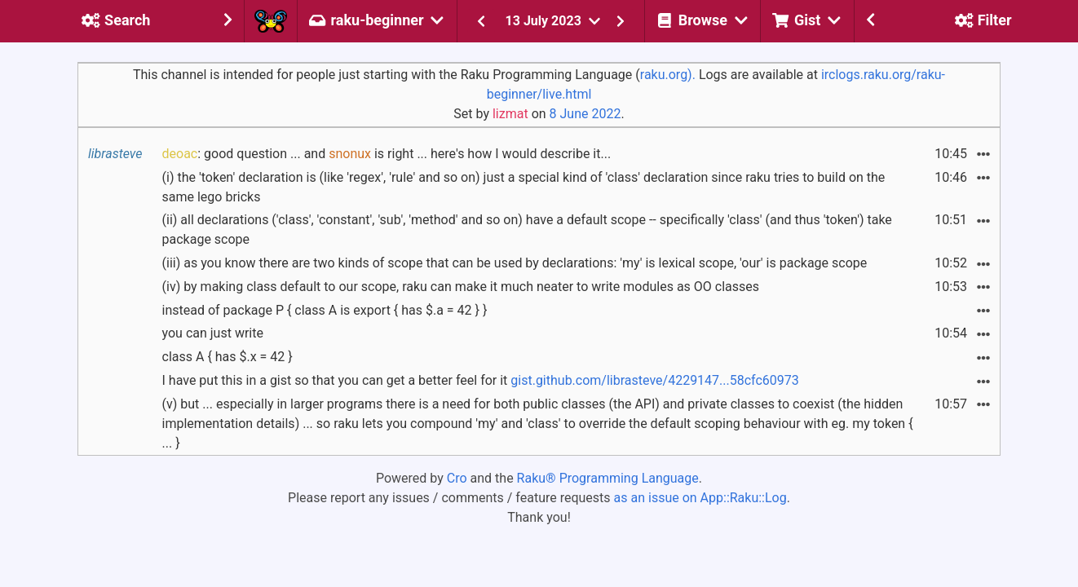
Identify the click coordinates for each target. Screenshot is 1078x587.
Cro (457, 478)
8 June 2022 (585, 113)
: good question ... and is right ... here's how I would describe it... (387, 153)
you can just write (212, 333)
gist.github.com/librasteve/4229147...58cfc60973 (654, 380)
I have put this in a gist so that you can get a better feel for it (480, 380)
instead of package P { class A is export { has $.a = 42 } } (325, 310)
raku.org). (668, 74)
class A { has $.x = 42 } (227, 356)
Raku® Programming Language (608, 478)
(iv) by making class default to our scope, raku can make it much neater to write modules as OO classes (461, 286)
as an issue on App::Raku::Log (700, 497)
